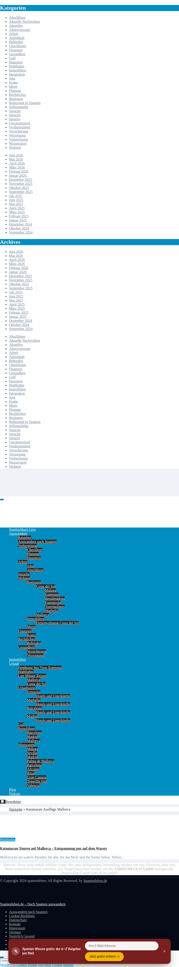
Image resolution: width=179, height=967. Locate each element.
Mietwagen (26, 745)
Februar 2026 (18, 171)
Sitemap (15, 932)
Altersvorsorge (19, 30)
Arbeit (13, 34)
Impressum (17, 928)
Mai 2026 (16, 159)
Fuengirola (53, 602)
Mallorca (42, 615)
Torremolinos (54, 607)
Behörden (16, 42)
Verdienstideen (19, 127)
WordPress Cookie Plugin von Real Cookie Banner (37, 965)
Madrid (32, 716)
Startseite (16, 809)
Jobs (12, 78)
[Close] (2, 957)
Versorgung (17, 135)
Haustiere (16, 62)
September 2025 (20, 192)
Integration (17, 74)
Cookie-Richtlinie (22, 916)
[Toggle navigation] (2, 499)
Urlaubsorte (26, 688)
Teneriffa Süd (37, 781)
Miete (13, 86)
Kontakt (15, 924)
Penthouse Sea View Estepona (40, 667)
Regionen (16, 99)
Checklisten (17, 46)
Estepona (51, 594)
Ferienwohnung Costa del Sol (57, 623)
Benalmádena (55, 598)
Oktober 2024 (19, 228)
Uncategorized (19, 123)
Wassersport (18, 143)
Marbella (51, 611)
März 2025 (17, 212)
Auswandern (18, 533)
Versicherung (18, 131)
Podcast (14, 793)
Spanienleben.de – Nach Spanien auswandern (33, 904)
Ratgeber (24, 537)
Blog (12, 789)
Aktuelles (16, 26)
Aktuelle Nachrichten (24, 21)
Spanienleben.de (95, 881)
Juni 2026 (16, 155)
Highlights (16, 66)
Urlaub (14, 663)
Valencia (33, 785)
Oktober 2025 (19, 188)
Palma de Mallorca (40, 761)
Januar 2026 (18, 175)
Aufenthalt (16, 38)
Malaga (50, 590)
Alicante (33, 769)
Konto (13, 82)
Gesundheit (17, 54)
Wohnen (15, 147)
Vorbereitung (18, 139)
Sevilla (32, 753)
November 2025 (20, 184)
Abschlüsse (17, 17)
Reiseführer (26, 728)
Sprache (15, 111)
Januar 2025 (18, 220)
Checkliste (34, 550)
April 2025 (17, 208)
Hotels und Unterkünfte (53, 696)
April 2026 (17, 163)
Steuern (14, 119)
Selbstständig (18, 107)
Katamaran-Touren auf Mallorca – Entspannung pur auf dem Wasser (53, 848)
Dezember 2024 (20, 224)
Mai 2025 (16, 204)
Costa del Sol (45, 586)
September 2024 (20, 232)
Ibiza (30, 773)
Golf (12, 58)
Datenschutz (18, 920)
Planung (15, 91)
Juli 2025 (15, 196)
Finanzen (15, 50)
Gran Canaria (36, 777)
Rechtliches (17, 95)
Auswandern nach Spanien (37, 542)
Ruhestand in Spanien (25, 103)
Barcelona (34, 708)
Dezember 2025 (20, 179)
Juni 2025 (16, 200)
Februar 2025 (18, 216)
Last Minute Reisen (32, 676)
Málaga (32, 749)
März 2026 (17, 167)
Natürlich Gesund (21, 936)
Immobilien (17, 70)
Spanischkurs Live (22, 529)
